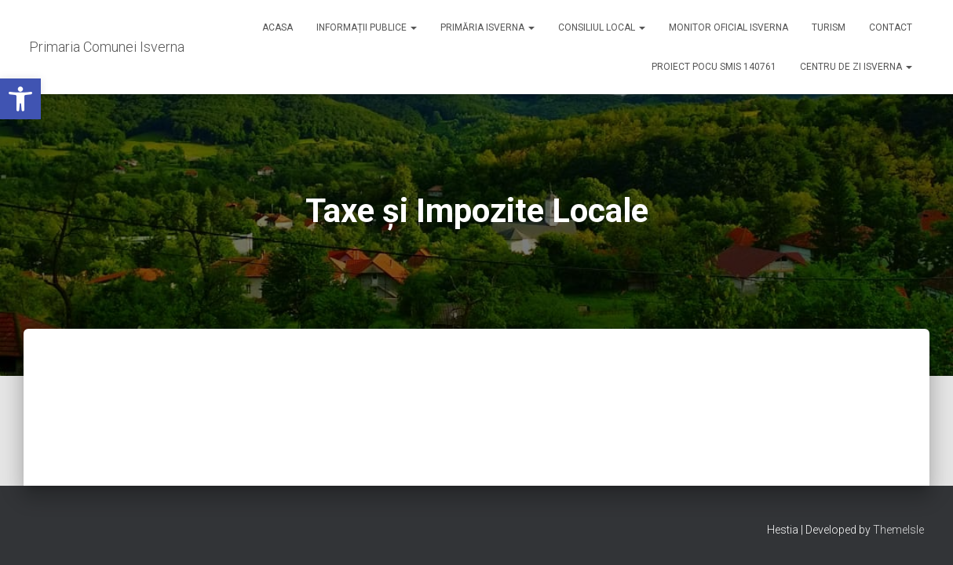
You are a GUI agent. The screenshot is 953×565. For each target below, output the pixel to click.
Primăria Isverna (487, 27)
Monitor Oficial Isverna (728, 27)
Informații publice (366, 27)
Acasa (277, 27)
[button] (20, 98)
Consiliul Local (601, 27)
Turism (828, 27)
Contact (890, 27)
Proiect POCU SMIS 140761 (714, 66)
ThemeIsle (898, 529)
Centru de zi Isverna (856, 66)
